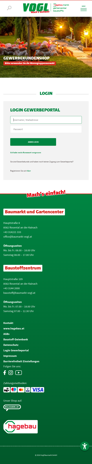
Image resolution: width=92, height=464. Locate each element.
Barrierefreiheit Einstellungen (21, 361)
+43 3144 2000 (11, 288)
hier (29, 171)
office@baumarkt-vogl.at (17, 236)
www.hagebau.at (13, 328)
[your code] (46, 129)
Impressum (10, 356)
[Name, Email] (46, 120)
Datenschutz (10, 345)
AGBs (6, 334)
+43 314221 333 (12, 232)
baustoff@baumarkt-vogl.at (19, 293)
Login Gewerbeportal (16, 350)
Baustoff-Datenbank (15, 339)
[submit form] (33, 142)
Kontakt (8, 323)
